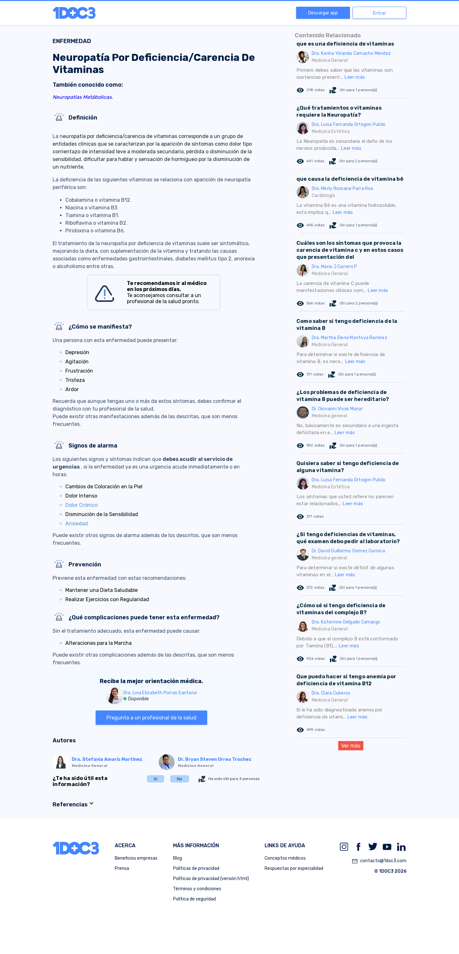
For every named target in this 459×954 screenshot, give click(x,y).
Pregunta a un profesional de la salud (151, 718)
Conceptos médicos (285, 858)
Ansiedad (76, 524)
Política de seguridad (194, 899)
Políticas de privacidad (196, 868)
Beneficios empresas (136, 858)
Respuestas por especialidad (294, 868)
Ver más (350, 746)
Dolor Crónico (81, 505)
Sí (155, 778)
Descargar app (323, 13)
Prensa (122, 868)
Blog (177, 858)
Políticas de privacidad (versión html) (211, 878)
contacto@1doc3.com (379, 861)
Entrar (379, 13)
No (179, 778)
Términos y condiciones (197, 889)
